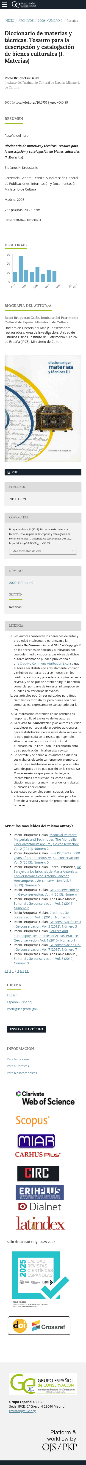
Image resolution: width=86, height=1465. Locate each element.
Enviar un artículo (26, 1029)
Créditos (56, 912)
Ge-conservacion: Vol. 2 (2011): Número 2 (46, 846)
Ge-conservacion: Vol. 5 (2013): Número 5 (46, 860)
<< (6, 971)
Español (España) (19, 1002)
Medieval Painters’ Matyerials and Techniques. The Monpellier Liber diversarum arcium (46, 839)
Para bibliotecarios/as (22, 1073)
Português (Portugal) (22, 1009)
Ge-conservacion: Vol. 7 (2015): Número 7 (46, 949)
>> (27, 971)
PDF (14, 472)
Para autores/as (18, 1066)
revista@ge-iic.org (22, 1411)
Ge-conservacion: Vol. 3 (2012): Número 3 (46, 926)
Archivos (26, 21)
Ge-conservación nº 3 (65, 922)
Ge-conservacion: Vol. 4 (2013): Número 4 (49, 894)
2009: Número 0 (50, 21)
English (12, 995)
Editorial (20, 903)
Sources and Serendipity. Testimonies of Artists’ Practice (46, 933)
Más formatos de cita (27, 551)
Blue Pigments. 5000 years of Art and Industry (47, 855)
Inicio (9, 21)
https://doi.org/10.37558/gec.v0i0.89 (40, 102)
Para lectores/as (18, 1059)
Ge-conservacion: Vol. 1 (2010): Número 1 (44, 940)
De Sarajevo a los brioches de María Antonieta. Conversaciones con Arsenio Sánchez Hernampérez (47, 874)
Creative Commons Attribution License (46, 663)
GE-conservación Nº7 (65, 945)
